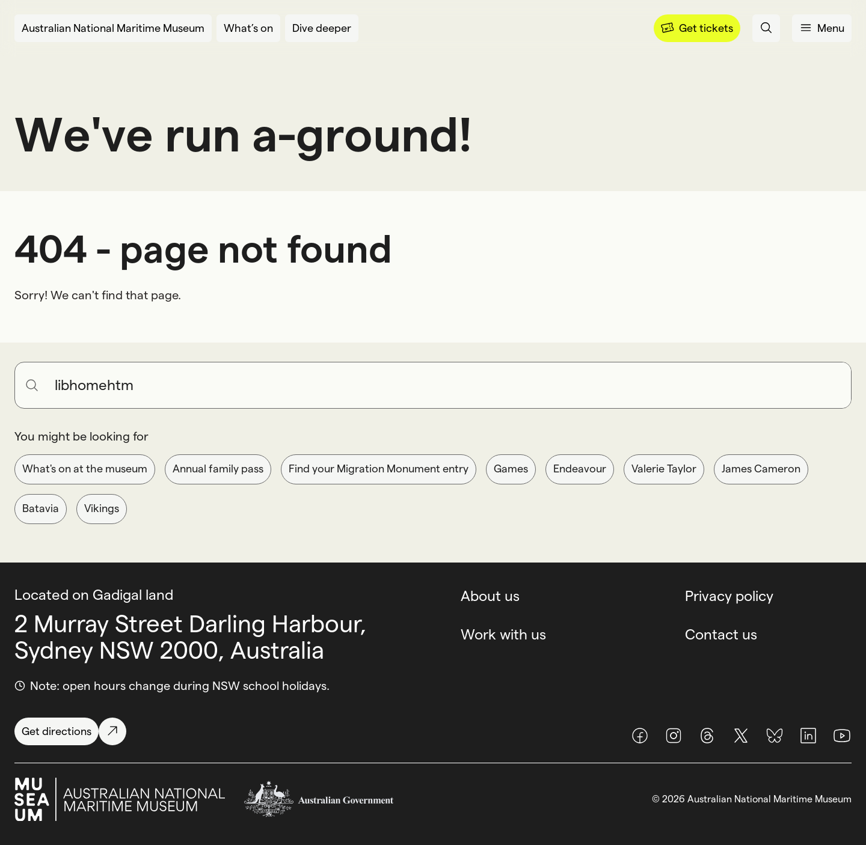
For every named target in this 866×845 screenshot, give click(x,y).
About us (490, 596)
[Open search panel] (766, 28)
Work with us (503, 634)
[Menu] (697, 28)
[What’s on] (248, 28)
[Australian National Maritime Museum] (113, 28)
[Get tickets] (697, 28)
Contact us (721, 634)
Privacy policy (729, 596)
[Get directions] (70, 731)
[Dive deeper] (321, 28)
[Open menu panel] (822, 28)
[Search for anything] (448, 385)
